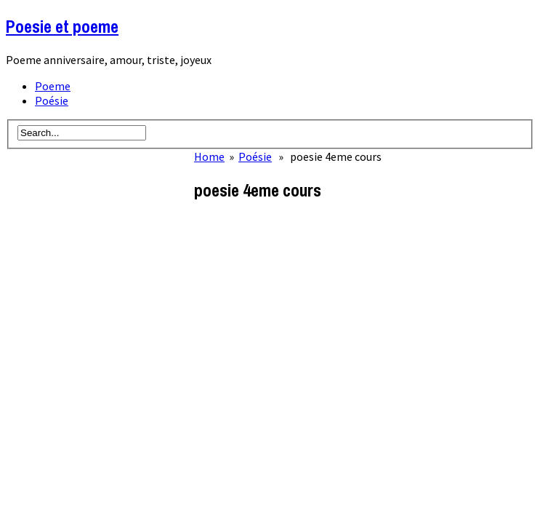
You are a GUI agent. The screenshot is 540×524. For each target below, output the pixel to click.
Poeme (52, 86)
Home (209, 156)
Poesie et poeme (62, 26)
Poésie (51, 100)
